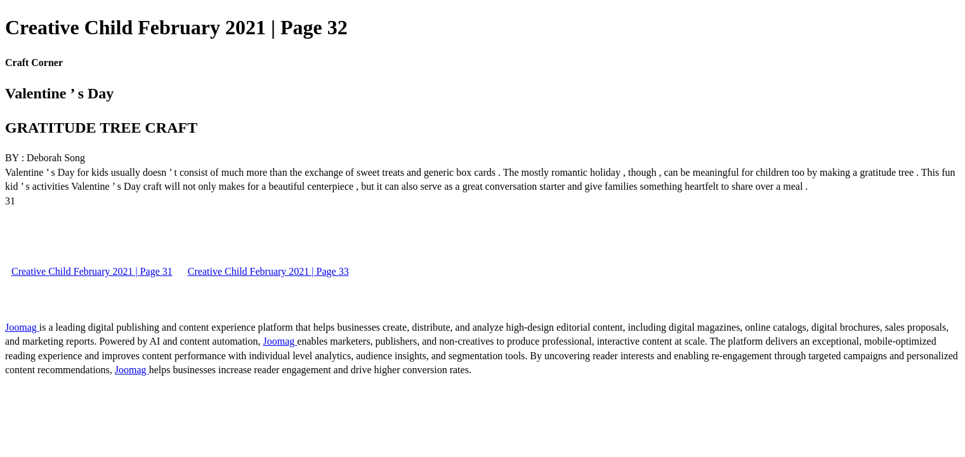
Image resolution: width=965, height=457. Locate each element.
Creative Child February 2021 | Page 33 (268, 271)
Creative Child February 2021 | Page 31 (92, 271)
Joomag (22, 327)
